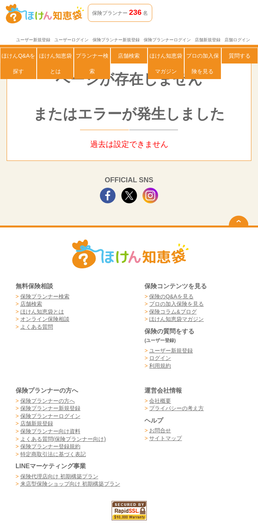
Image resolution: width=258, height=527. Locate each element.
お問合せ (160, 430)
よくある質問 (36, 327)
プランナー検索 (92, 63)
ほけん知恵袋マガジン (165, 63)
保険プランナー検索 (44, 296)
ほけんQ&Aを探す (18, 63)
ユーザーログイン (71, 39)
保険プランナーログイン (167, 39)
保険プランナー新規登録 (116, 39)
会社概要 (160, 401)
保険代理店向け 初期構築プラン (59, 476)
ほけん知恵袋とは (55, 63)
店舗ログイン (237, 39)
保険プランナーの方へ (47, 401)
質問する (240, 56)
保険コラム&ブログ (172, 311)
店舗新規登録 (208, 39)
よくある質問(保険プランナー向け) (63, 439)
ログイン (160, 358)
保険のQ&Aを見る (171, 296)
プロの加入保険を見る (202, 63)
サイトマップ (165, 438)
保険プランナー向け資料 (50, 431)
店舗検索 (129, 56)
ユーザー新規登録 (33, 39)
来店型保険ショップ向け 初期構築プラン (70, 484)
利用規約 (160, 366)
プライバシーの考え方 (176, 408)
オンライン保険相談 (44, 319)
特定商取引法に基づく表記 (53, 454)
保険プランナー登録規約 (50, 446)
